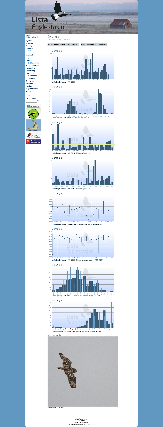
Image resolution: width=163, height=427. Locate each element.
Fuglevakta (30, 78)
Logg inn (29, 95)
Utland (30, 58)
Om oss (29, 60)
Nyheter (29, 41)
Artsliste (29, 48)
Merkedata (94, 44)
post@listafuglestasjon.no (76, 424)
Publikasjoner (31, 76)
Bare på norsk (32, 37)
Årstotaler (31, 57)
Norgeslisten (31, 68)
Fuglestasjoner (32, 89)
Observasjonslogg (63, 44)
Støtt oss (29, 43)
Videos (28, 91)
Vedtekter (29, 83)
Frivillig (29, 46)
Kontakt (29, 86)
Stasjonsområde (32, 65)
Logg (28, 52)
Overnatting (30, 71)
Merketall (29, 55)
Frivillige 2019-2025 (33, 62)
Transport (30, 81)
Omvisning (30, 73)
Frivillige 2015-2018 (33, 63)
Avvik (29, 50)
